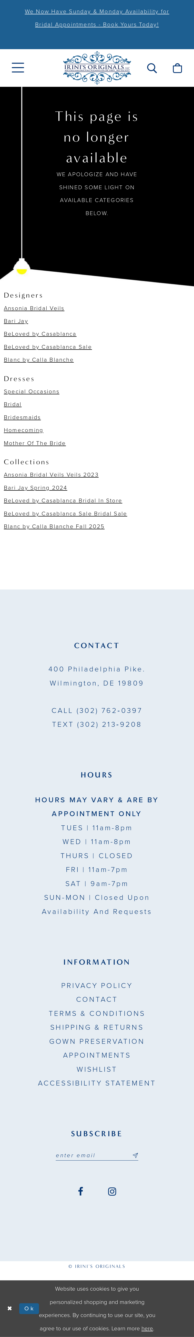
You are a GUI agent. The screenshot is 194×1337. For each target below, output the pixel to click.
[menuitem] (18, 68)
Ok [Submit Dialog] (29, 1308)
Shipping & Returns (97, 1027)
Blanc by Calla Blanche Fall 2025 (54, 526)
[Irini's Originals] (97, 68)
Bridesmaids (22, 417)
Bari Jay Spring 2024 (35, 488)
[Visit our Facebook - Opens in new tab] (80, 1191)
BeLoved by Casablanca (40, 334)
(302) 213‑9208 (97, 724)
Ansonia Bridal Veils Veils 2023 (51, 474)
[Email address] (97, 1155)
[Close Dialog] (9, 1308)
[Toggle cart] (177, 68)
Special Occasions (31, 391)
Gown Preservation (97, 1041)
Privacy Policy (97, 985)
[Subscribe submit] (134, 1155)
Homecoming (23, 430)
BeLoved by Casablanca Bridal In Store (63, 500)
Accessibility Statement (97, 1083)
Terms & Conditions (97, 1013)
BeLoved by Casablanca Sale (48, 347)
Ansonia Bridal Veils (34, 308)
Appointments (97, 1055)
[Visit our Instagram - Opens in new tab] (112, 1191)
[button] (152, 68)
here (147, 1328)
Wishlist (97, 1069)
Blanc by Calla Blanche (39, 359)
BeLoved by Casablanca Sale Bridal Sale (65, 513)
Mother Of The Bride (35, 443)
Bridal (13, 404)
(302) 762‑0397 (97, 710)
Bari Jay (16, 321)
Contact (97, 999)
